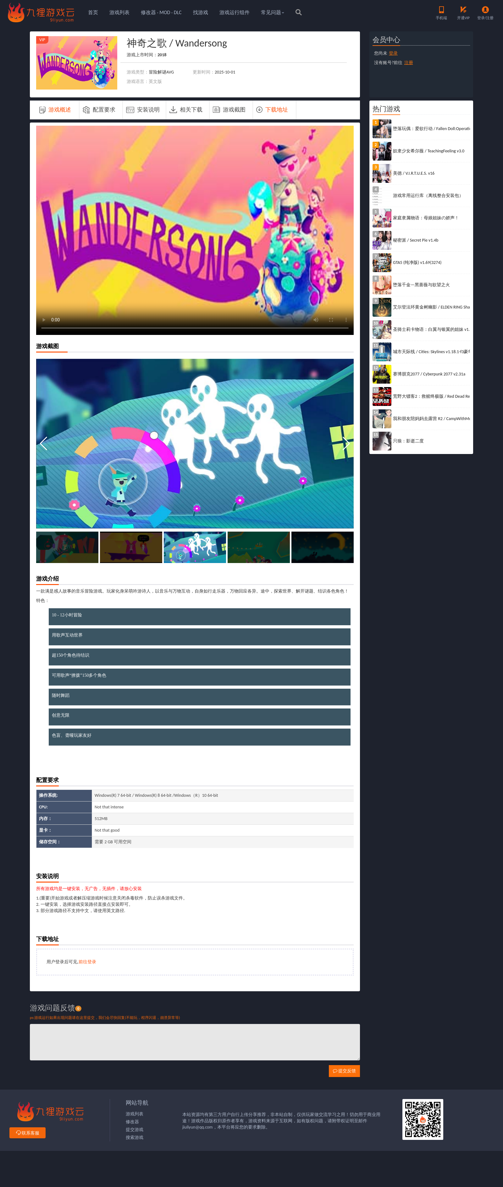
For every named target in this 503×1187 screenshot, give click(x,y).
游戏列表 (119, 12)
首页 (93, 12)
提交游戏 (134, 1129)
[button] (346, 444)
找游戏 (200, 12)
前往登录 (87, 962)
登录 (393, 53)
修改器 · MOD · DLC (161, 12)
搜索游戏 (134, 1137)
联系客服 (27, 1133)
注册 (408, 62)
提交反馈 (344, 1071)
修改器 (132, 1121)
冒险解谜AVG (161, 72)
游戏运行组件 (234, 12)
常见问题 (272, 12)
